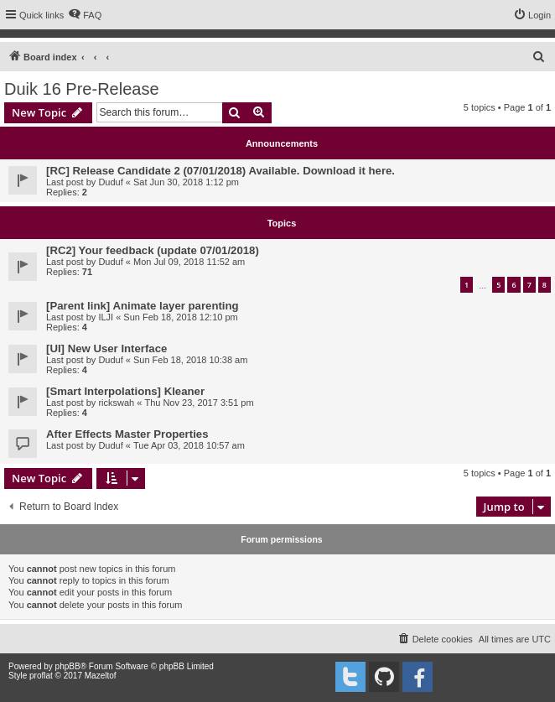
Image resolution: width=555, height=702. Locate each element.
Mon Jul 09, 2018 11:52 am (189, 262)
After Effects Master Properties (127, 434)
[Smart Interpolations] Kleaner (125, 391)
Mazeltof (101, 675)
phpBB (67, 666)
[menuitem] (84, 15)
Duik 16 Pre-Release (81, 89)
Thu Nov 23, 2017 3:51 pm (198, 403)
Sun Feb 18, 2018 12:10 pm (180, 317)
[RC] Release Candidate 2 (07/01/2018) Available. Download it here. (220, 170)
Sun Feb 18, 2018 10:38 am (190, 360)
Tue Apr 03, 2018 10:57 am (189, 445)
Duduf (110, 182)
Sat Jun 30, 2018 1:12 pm (186, 182)
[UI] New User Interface (106, 348)
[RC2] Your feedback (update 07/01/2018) (152, 250)
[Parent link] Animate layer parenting (142, 305)
